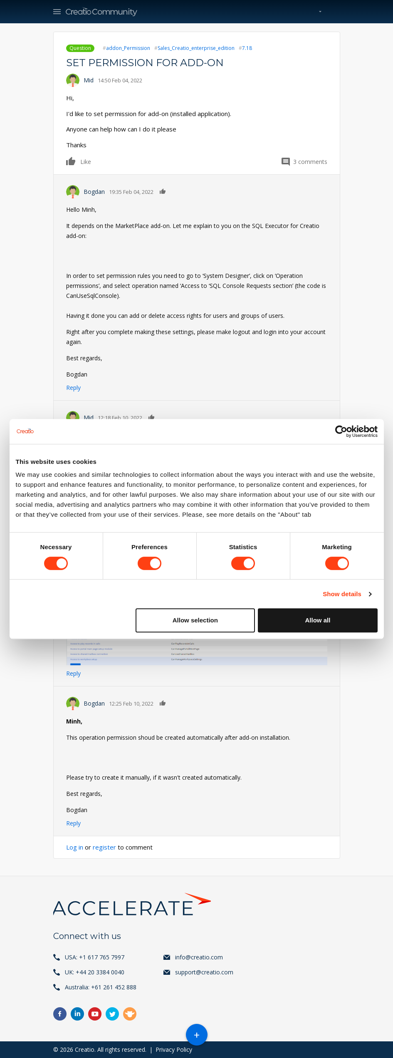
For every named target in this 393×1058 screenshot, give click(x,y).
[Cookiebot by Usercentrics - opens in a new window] (341, 431)
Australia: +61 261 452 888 (100, 987)
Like (71, 161)
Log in (74, 847)
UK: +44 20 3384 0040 (94, 972)
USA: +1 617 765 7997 (94, 957)
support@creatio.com (204, 972)
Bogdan (94, 192)
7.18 (247, 48)
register (104, 847)
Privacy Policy (174, 1049)
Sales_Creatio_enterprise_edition (196, 48)
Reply (73, 387)
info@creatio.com (199, 957)
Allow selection (195, 620)
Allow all (318, 620)
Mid (89, 80)
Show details (342, 593)
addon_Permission (128, 48)
